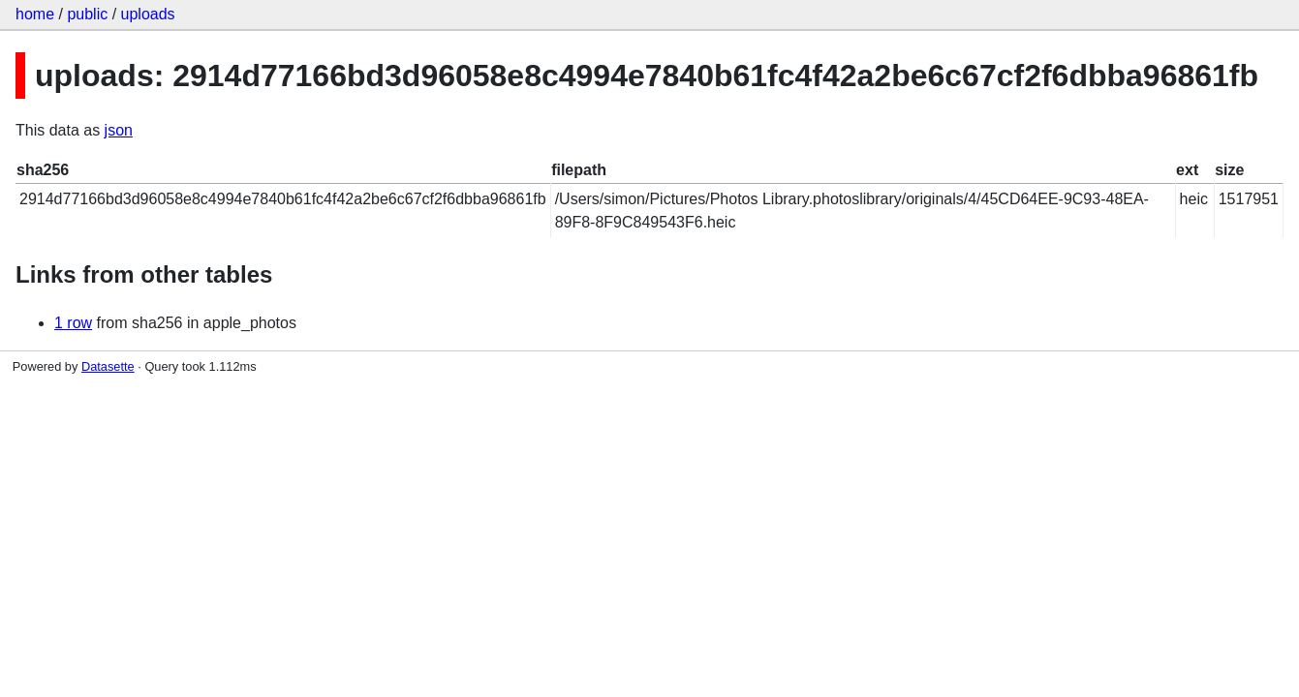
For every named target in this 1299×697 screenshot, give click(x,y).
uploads (148, 14)
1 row (73, 323)
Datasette (108, 366)
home (34, 14)
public (87, 14)
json (119, 130)
